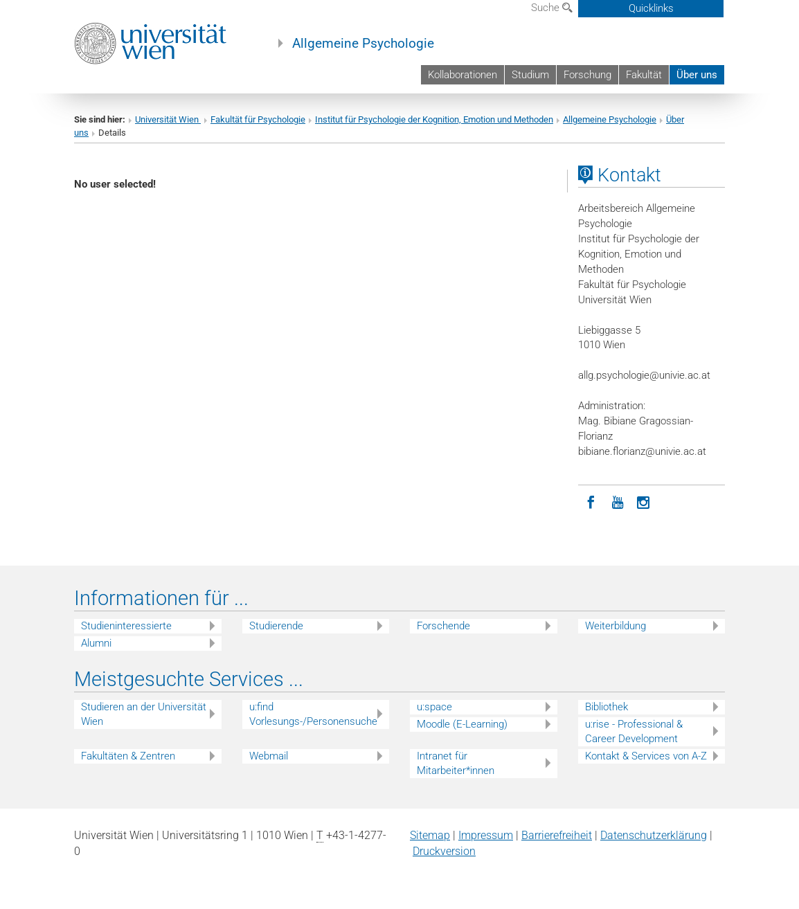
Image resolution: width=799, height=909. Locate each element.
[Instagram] (644, 501)
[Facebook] (591, 501)
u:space (434, 707)
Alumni (96, 643)
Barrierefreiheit (556, 835)
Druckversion (444, 851)
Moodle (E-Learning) (462, 724)
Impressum (485, 835)
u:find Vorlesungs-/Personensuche (313, 714)
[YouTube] (617, 501)
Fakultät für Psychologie (257, 119)
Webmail (268, 756)
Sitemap (430, 835)
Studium (530, 75)
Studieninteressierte (126, 626)
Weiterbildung (615, 626)
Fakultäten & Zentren (128, 756)
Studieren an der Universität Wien (143, 714)
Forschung (587, 75)
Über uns (696, 75)
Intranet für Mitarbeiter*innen (455, 763)
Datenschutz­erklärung (653, 835)
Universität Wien (168, 119)
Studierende (276, 626)
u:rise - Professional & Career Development (634, 731)
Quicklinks (651, 8)
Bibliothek (606, 707)
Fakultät (644, 75)
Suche (552, 7)
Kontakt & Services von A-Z (646, 756)
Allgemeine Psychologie (363, 43)
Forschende (443, 626)
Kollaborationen (462, 75)
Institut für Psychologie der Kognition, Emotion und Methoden (434, 119)
